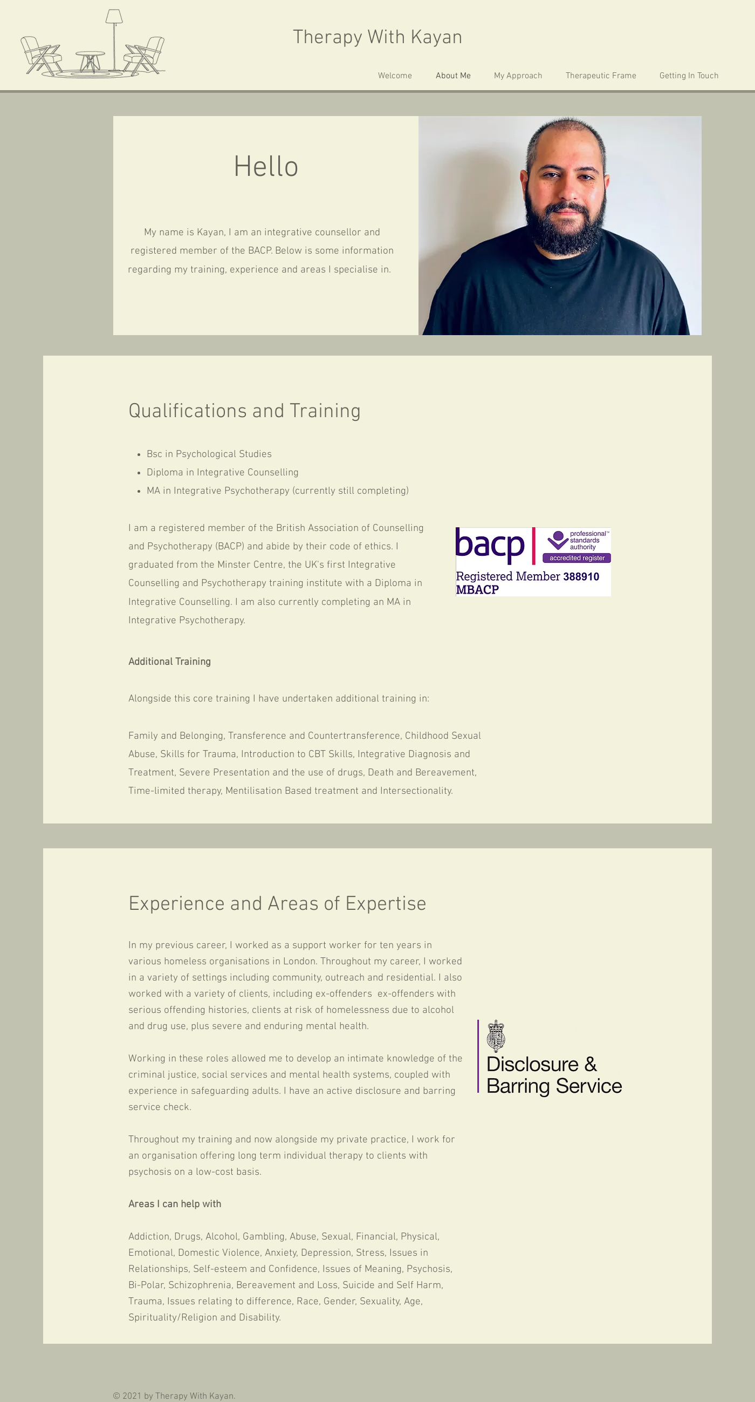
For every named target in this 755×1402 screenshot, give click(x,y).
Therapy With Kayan (378, 38)
